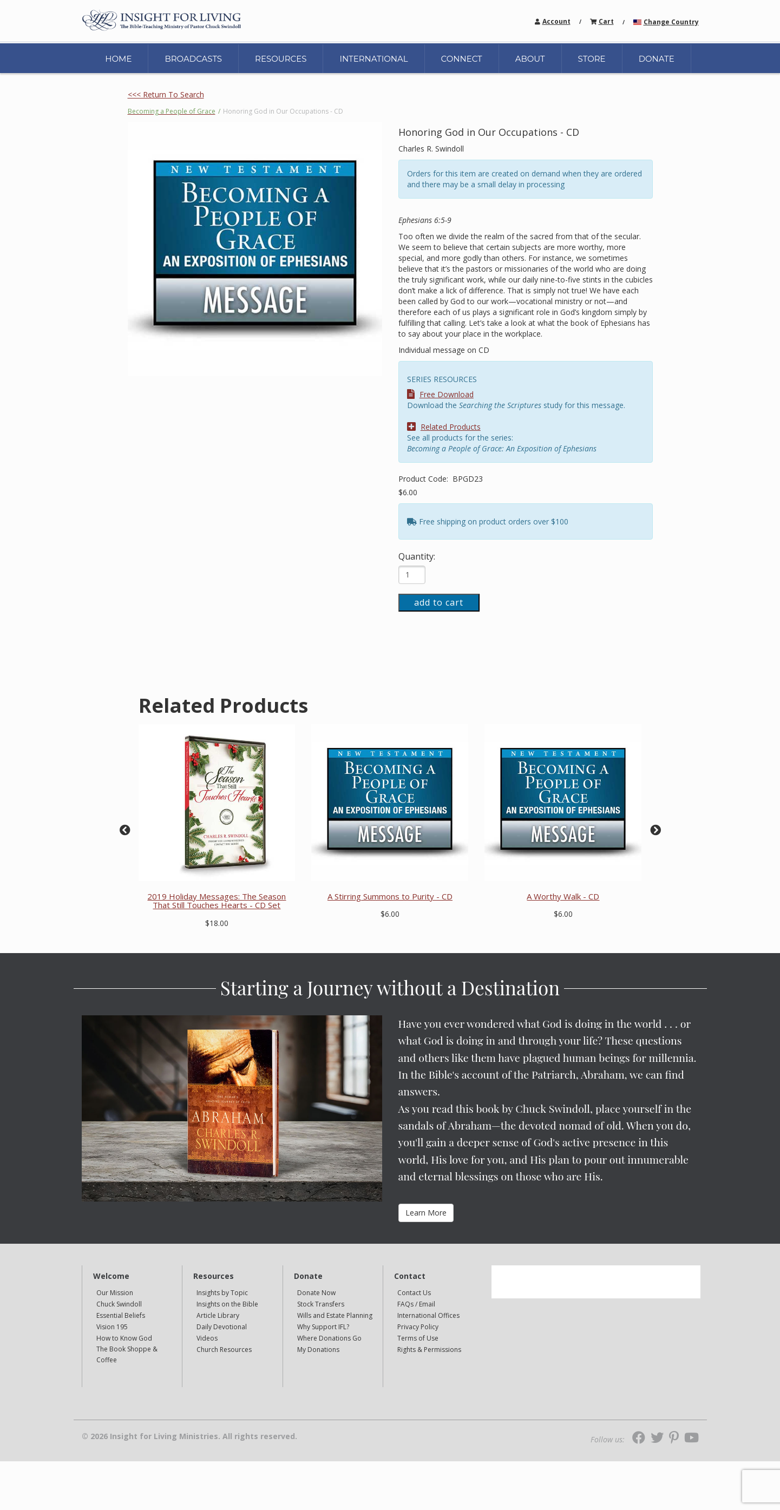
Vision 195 (112, 1326)
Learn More (426, 1212)
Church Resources (224, 1349)
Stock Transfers (320, 1304)
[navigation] (556, 21)
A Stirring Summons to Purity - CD (390, 896)
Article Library (217, 1315)
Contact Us (414, 1292)
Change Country (671, 22)
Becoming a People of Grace (171, 111)
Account (556, 21)
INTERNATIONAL (373, 59)
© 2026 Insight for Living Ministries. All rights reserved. (189, 1436)
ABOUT (530, 59)
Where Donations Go (329, 1338)
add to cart (438, 602)
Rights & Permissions (429, 1349)
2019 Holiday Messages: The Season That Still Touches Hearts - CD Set (216, 901)
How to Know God (124, 1338)
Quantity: (416, 556)
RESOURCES (280, 59)
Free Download (440, 394)
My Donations (318, 1349)
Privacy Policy (417, 1326)
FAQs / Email (416, 1304)
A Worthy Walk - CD (563, 896)
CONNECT (461, 59)
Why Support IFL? (323, 1326)
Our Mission (114, 1292)
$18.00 (216, 923)
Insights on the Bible (227, 1304)
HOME (118, 59)
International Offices (428, 1315)
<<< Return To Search (166, 94)
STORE (592, 59)
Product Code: (424, 479)
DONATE (656, 59)
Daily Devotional (221, 1326)
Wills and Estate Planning (334, 1315)
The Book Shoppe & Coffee (127, 1354)
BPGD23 (468, 479)
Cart (606, 21)
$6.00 (407, 492)
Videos (207, 1338)
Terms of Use (417, 1338)
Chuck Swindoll (119, 1304)
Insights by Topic (222, 1292)
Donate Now (316, 1292)
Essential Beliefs (120, 1315)
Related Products (444, 427)
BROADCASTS (193, 59)
